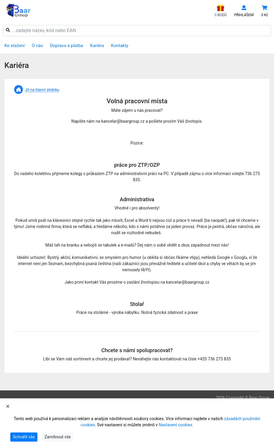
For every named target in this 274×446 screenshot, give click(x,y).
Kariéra (97, 45)
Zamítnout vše (57, 437)
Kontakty (119, 45)
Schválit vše (24, 437)
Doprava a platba (66, 45)
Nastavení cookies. (176, 424)
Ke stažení (14, 45)
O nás (37, 45)
